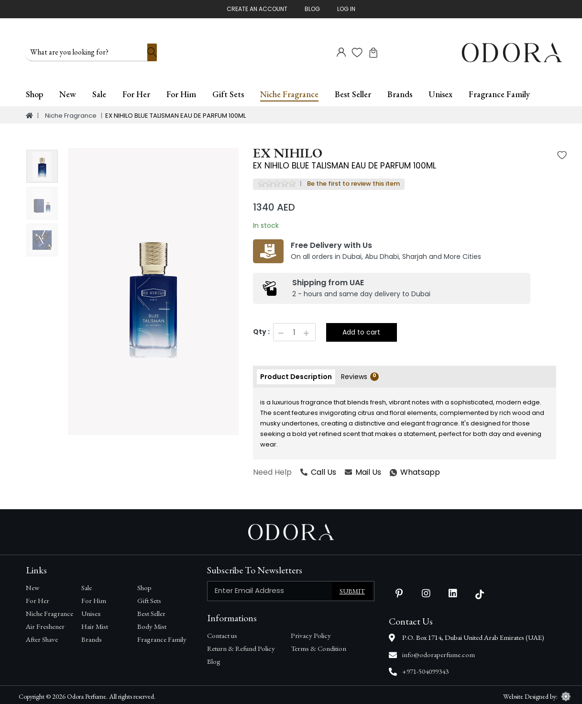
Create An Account (257, 9)
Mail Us (363, 469)
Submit (352, 588)
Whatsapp (390, 469)
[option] (153, 288)
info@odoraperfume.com (438, 651)
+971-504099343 (425, 668)
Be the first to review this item (353, 180)
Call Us (318, 469)
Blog (312, 9)
